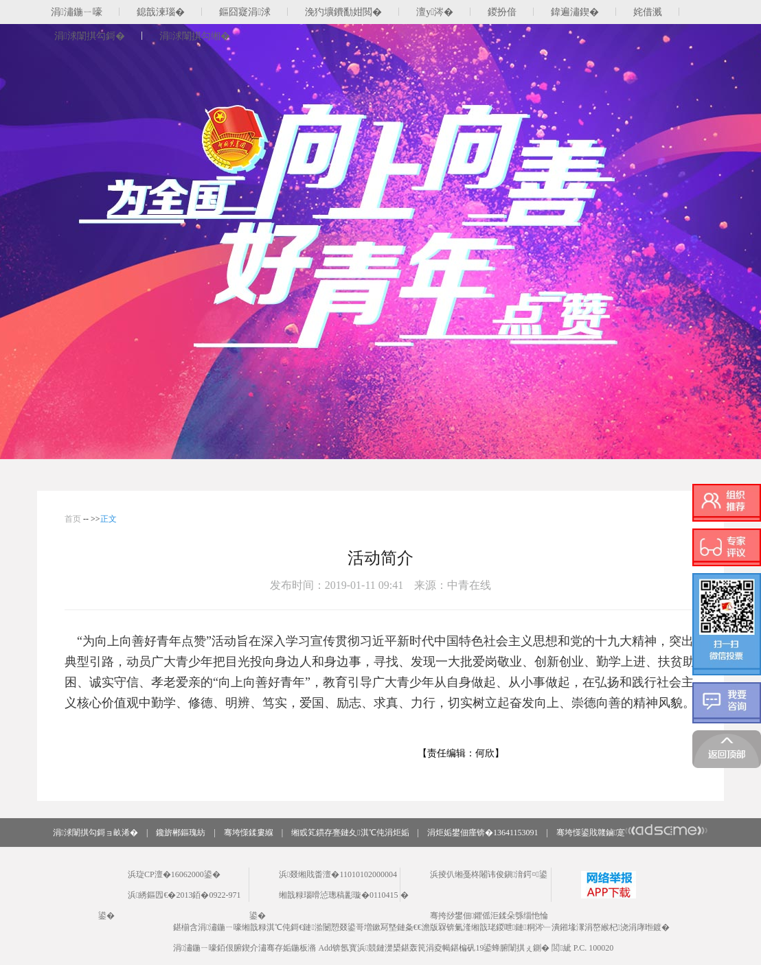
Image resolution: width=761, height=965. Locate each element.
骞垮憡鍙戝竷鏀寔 (632, 832)
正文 (108, 519)
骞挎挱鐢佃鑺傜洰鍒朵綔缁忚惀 (489, 915)
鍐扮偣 (502, 12)
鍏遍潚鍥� (575, 12)
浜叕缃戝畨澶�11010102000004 (338, 874)
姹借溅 (647, 12)
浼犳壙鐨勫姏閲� (343, 12)
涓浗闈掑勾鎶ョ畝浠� (95, 832)
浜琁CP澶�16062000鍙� (174, 874)
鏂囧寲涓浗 (245, 12)
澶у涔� (434, 12)
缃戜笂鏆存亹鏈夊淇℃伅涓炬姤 (350, 832)
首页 (73, 519)
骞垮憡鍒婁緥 (248, 832)
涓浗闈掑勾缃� (194, 36)
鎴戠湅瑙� (161, 12)
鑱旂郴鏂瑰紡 (180, 832)
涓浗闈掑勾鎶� (89, 36)
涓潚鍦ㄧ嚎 (76, 12)
